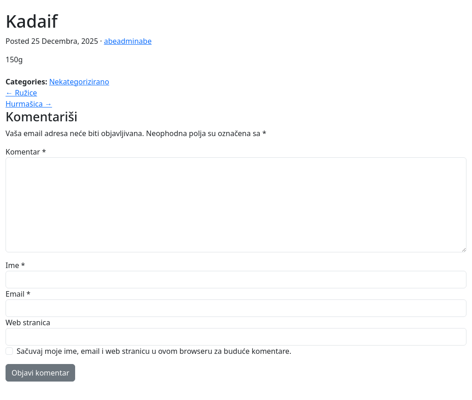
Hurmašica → (29, 104)
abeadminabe (127, 41)
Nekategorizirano (79, 82)
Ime (15, 265)
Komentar (26, 152)
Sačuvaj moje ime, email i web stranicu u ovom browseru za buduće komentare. (154, 351)
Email (18, 294)
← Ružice (21, 93)
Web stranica (28, 322)
